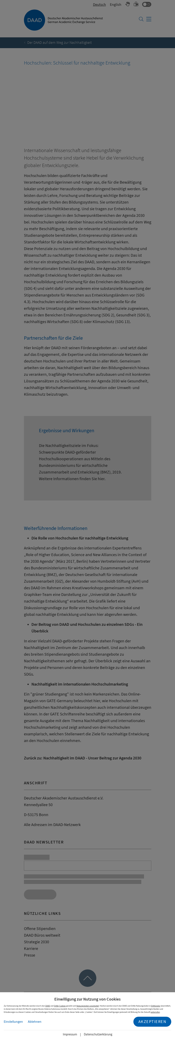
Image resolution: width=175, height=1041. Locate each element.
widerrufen (155, 1012)
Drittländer (155, 1005)
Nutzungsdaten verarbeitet (87, 1005)
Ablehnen (34, 1022)
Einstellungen (13, 1022)
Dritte (56, 1005)
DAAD (47, 1005)
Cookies (62, 1005)
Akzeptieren (152, 1021)
